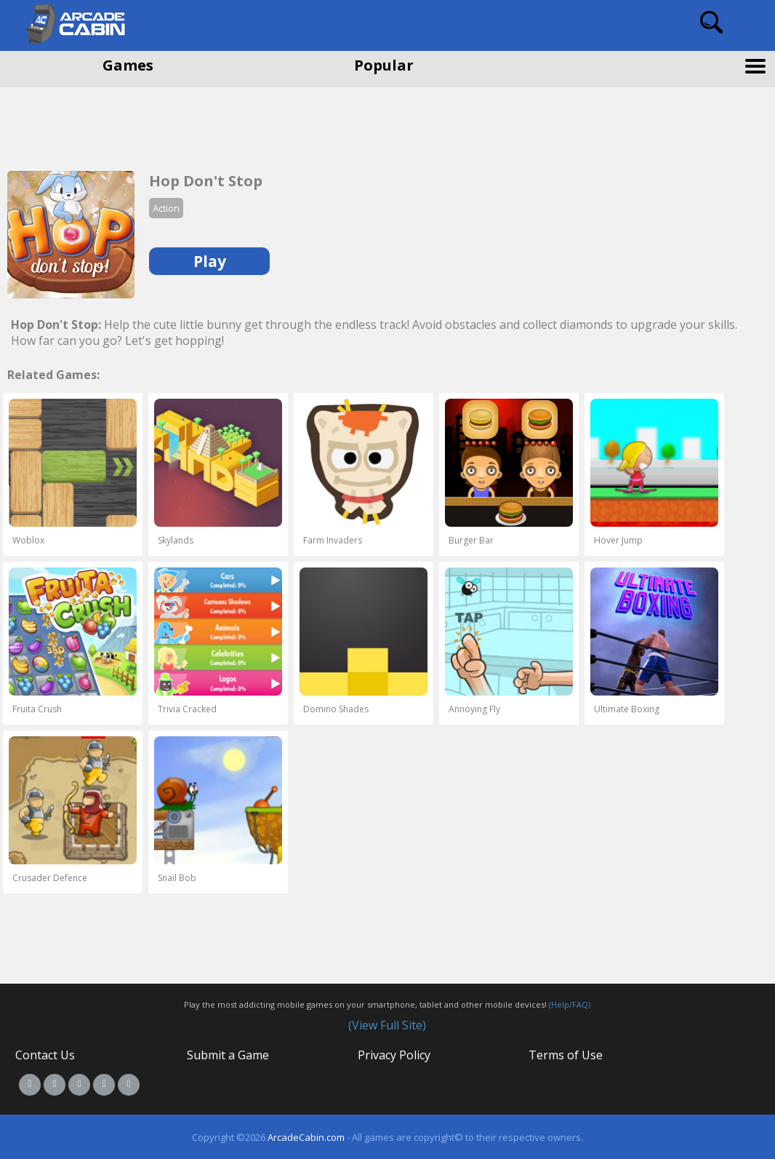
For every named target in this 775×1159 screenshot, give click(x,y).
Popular (384, 65)
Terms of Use (566, 1055)
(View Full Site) (387, 1025)
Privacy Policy (394, 1055)
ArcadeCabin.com (306, 1137)
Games (128, 65)
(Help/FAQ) (569, 1004)
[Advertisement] (116, 123)
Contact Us (45, 1055)
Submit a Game (228, 1055)
